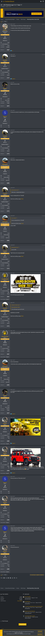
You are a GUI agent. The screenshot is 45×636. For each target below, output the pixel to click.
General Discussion (28, 613)
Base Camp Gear (28, 598)
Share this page (22, 624)
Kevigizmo (3, 6)
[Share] (42, 24)
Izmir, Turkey (7, 100)
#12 (43, 330)
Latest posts (27, 594)
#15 (43, 417)
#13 (43, 360)
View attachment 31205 (16, 307)
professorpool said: (15, 247)
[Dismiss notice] (42, 10)
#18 (43, 496)
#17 (43, 476)
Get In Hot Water (28, 596)
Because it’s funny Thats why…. (30, 611)
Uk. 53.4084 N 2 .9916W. (6, 435)
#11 (43, 302)
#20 (43, 545)
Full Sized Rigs (27, 603)
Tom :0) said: (14, 218)
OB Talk (22, 198)
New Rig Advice (27, 601)
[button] (2, 1)
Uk (8, 493)
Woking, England (6, 177)
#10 (43, 273)
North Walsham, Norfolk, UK (7, 44)
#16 (43, 447)
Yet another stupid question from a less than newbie (34, 606)
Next (5, 21)
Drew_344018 (19, 600)
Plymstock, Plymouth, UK (6, 290)
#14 (43, 389)
